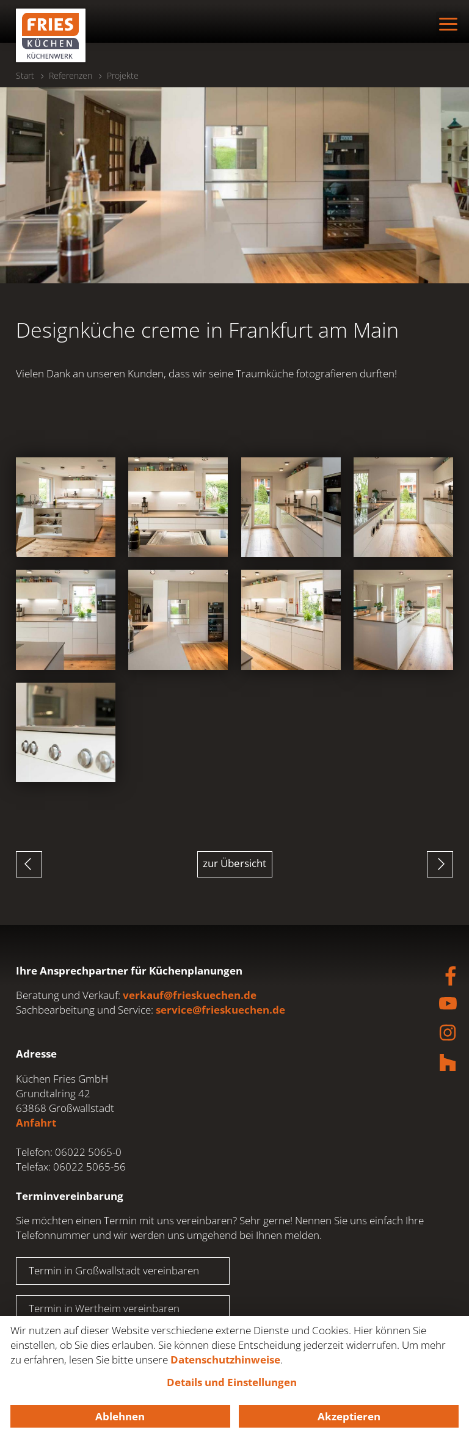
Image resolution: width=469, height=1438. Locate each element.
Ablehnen (120, 1416)
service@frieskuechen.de (220, 1010)
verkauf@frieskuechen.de (189, 995)
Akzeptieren (349, 1416)
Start (25, 75)
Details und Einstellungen (232, 1382)
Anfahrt (36, 1123)
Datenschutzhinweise (225, 1360)
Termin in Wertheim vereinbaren (104, 1308)
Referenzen (70, 75)
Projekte (123, 75)
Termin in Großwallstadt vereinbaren (114, 1270)
